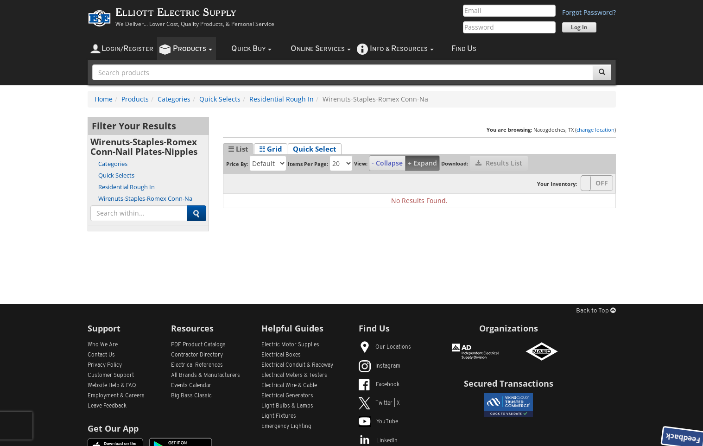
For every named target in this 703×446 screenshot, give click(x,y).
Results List (498, 163)
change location (595, 129)
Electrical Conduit (297, 365)
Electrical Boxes (281, 355)
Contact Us (101, 355)
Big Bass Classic (191, 396)
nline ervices (321, 49)
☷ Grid (270, 148)
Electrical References (197, 365)
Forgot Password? (589, 12)
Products (135, 99)
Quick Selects (220, 99)
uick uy (251, 49)
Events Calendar (191, 386)
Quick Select (314, 148)
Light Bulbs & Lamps (287, 406)
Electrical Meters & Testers (294, 375)
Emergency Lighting (286, 426)
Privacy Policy (105, 365)
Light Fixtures (278, 416)
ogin (127, 49)
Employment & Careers (116, 396)
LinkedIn (378, 441)
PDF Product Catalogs (198, 345)
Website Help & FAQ (112, 386)
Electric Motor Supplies (290, 345)
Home (104, 99)
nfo (402, 49)
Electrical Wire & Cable (289, 386)
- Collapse (387, 163)
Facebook (379, 385)
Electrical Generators (287, 396)
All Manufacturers (205, 375)
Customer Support (111, 375)
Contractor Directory (197, 355)
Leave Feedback (107, 406)
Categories (174, 99)
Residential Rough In (281, 99)
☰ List (238, 148)
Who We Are (103, 345)
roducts (192, 49)
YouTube (378, 422)
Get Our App (113, 428)
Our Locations (385, 347)
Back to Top (596, 311)
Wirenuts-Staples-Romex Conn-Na (145, 198)
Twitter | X (379, 403)
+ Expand (422, 163)
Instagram (379, 366)
